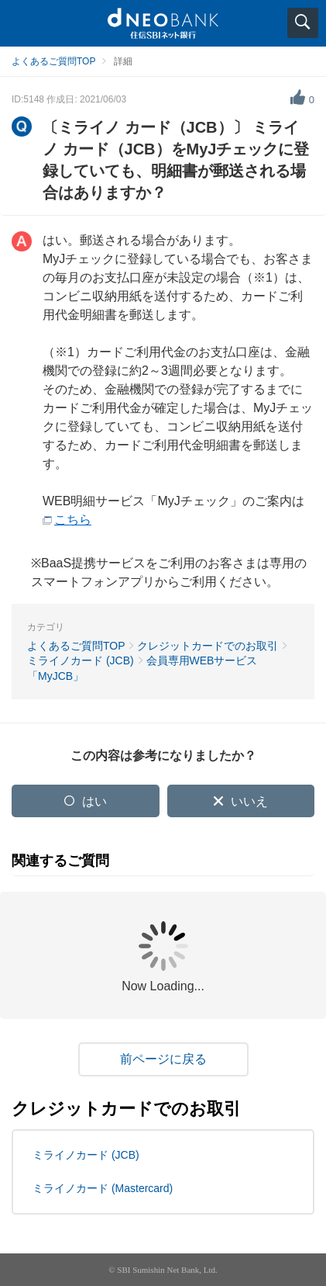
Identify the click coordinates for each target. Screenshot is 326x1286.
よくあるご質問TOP (53, 61)
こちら (72, 519)
